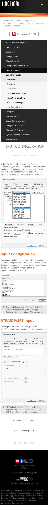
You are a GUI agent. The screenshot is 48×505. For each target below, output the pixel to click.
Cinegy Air (28, 21)
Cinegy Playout (12, 61)
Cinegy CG (10, 112)
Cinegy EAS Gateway (15, 130)
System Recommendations (17, 135)
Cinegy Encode (25, 23)
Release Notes (12, 139)
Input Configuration (12, 26)
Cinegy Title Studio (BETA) (17, 66)
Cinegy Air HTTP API (15, 125)
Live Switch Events (15, 107)
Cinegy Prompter (13, 116)
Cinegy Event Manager (15, 121)
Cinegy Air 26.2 (9, 23)
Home (17, 21)
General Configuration (16, 93)
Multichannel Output (15, 102)
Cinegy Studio (12, 56)
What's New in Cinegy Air (16, 43)
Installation (11, 89)
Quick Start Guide (13, 47)
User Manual (39, 23)
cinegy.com (32, 473)
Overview (11, 84)
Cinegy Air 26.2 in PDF (24, 34)
